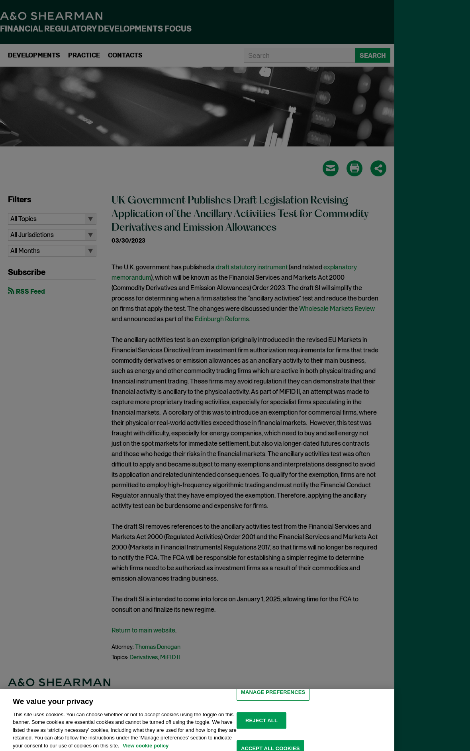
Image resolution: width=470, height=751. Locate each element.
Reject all (261, 725)
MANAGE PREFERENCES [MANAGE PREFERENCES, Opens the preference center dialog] (273, 697)
